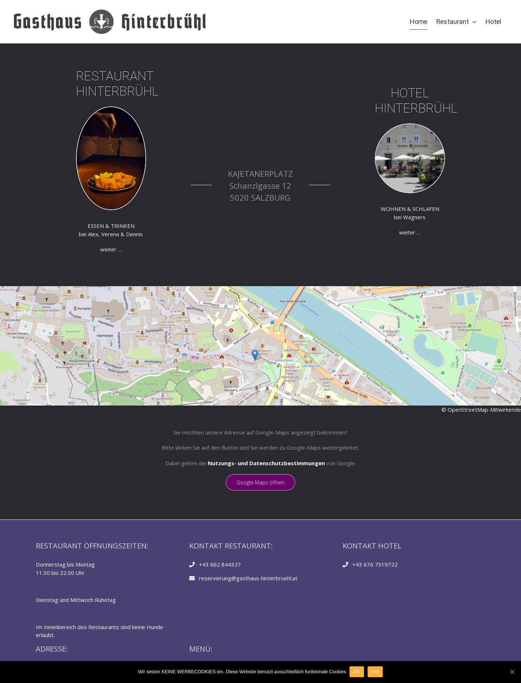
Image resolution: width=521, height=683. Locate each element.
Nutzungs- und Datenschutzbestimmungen (266, 463)
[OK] (512, 671)
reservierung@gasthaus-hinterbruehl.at (248, 578)
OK (356, 671)
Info (375, 671)
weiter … (25, 249)
